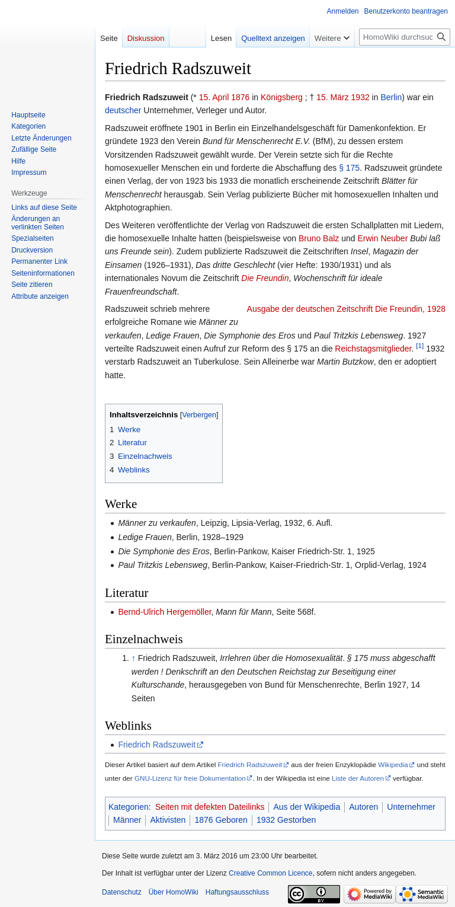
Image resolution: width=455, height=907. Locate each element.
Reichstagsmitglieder (373, 348)
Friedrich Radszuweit (157, 744)
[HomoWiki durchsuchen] (404, 37)
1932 (360, 97)
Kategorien (128, 807)
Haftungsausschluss (237, 892)
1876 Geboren (221, 820)
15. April (214, 97)
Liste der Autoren (358, 778)
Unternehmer (411, 807)
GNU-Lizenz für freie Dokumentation (190, 778)
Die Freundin (265, 278)
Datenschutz (122, 892)
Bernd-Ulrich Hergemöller (164, 612)
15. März (332, 97)
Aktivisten (167, 820)
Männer (127, 820)
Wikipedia (393, 764)
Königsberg (282, 97)
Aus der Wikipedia (306, 807)
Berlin (391, 97)
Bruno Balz (319, 238)
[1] (420, 345)
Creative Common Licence (270, 873)
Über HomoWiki (173, 892)
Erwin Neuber (383, 238)
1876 (240, 97)
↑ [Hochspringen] (134, 658)
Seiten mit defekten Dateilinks (209, 807)
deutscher (123, 110)
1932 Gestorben (286, 820)
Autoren (363, 807)
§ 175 (349, 168)
